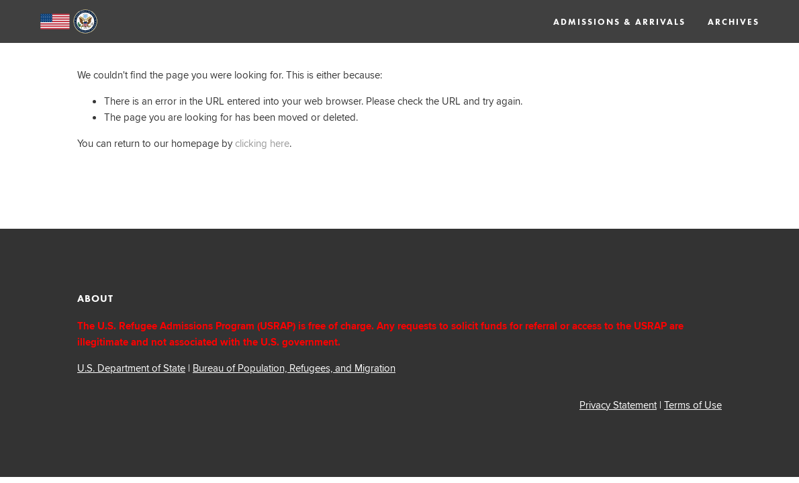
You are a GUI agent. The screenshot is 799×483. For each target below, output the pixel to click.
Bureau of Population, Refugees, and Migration (294, 368)
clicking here (262, 143)
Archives (733, 22)
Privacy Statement (618, 405)
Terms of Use (693, 405)
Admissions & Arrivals (619, 22)
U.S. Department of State (131, 368)
